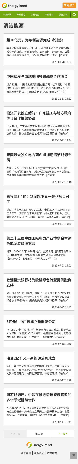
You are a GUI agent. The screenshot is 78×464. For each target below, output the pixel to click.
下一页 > (62, 433)
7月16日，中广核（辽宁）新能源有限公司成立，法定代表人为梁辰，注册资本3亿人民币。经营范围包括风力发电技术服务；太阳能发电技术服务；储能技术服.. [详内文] (38, 333)
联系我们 (39, 453)
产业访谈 (49, 14)
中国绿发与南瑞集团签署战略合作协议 (37, 76)
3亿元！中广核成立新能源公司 (30, 321)
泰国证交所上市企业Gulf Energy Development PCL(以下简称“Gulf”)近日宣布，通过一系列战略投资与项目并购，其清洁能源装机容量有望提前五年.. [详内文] (38, 171)
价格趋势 (35, 14)
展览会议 (63, 14)
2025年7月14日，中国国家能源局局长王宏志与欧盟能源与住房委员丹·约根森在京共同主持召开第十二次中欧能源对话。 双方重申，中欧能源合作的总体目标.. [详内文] (38, 411)
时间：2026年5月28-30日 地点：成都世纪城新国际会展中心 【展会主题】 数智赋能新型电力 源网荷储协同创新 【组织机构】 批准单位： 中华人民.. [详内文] (38, 255)
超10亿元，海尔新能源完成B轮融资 (35, 39)
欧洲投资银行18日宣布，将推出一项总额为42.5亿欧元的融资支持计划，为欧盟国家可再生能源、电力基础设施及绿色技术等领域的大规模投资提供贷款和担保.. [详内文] (38, 296)
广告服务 (52, 453)
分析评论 (21, 14)
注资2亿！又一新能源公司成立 (30, 358)
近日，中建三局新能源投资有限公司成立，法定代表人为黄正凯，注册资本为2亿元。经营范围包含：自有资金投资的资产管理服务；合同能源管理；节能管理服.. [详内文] (38, 369)
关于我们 (26, 453)
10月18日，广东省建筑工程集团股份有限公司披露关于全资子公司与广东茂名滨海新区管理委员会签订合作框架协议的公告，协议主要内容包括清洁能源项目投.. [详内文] (38, 129)
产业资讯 (7, 14)
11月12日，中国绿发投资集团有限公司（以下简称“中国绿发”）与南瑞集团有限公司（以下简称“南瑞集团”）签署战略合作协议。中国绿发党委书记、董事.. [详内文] (38, 88)
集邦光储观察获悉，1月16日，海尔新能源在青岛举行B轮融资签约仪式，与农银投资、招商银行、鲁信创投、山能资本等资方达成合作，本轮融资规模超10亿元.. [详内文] (38, 51)
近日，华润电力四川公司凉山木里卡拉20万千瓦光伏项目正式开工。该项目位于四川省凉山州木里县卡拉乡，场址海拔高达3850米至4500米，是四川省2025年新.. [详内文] (38, 213)
